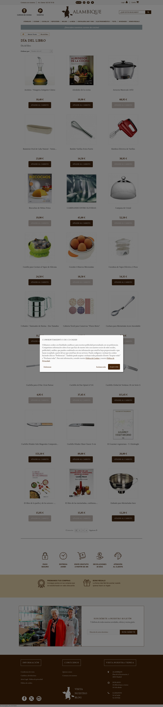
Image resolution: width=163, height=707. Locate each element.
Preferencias (47, 367)
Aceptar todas (114, 367)
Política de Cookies (92, 358)
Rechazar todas (101, 367)
